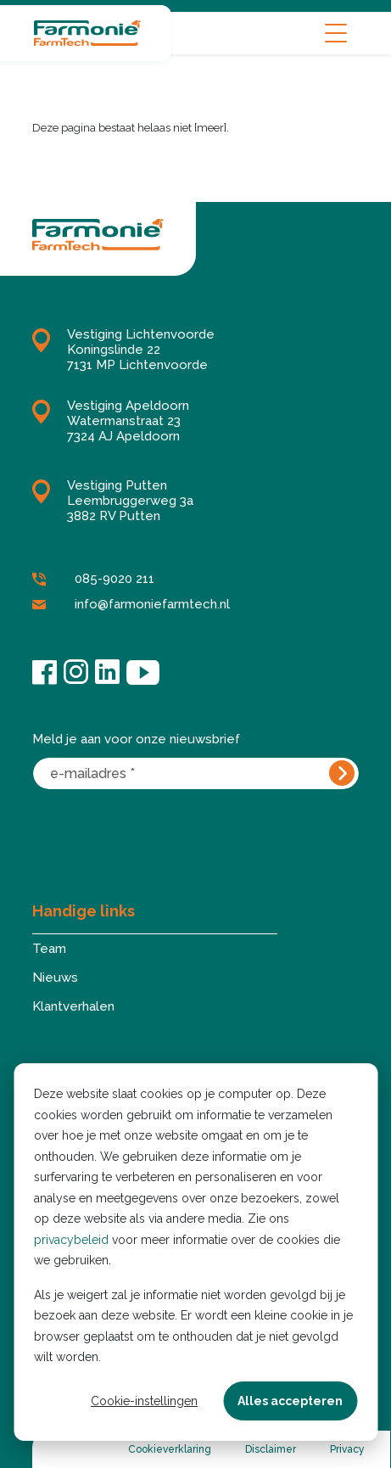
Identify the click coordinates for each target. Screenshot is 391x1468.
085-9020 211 (93, 579)
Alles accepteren (290, 1401)
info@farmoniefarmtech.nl (131, 605)
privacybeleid (71, 1240)
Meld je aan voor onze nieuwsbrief (136, 739)
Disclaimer (270, 1449)
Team (49, 948)
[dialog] (195, 1252)
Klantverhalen (73, 1006)
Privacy (347, 1449)
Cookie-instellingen (144, 1401)
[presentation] (161, 833)
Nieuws (55, 977)
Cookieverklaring (169, 1449)
